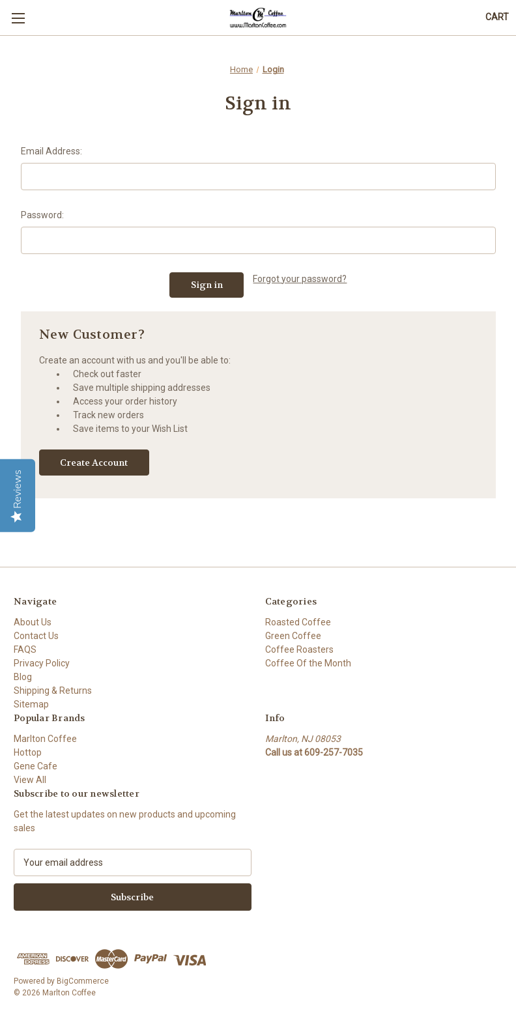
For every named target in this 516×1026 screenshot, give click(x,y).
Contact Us (36, 636)
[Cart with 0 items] (497, 17)
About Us (32, 622)
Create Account (94, 462)
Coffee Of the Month (308, 663)
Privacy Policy (42, 663)
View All (30, 780)
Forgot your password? (300, 279)
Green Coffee (293, 636)
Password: (42, 215)
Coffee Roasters (299, 649)
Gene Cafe (35, 766)
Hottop (28, 752)
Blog (23, 677)
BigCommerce (83, 981)
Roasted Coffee (298, 622)
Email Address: (51, 151)
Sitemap (31, 704)
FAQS (25, 649)
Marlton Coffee (45, 739)
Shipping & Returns (53, 690)
